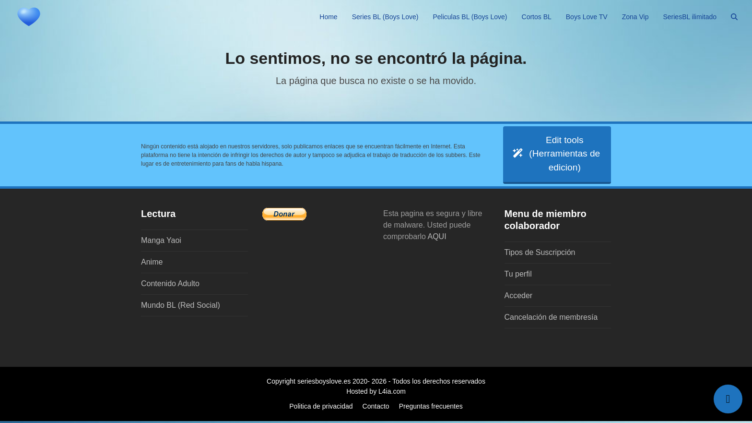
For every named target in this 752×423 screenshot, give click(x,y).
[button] (734, 17)
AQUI (437, 238)
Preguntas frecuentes (431, 408)
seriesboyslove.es (324, 383)
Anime (152, 264)
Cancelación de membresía (551, 319)
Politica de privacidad (320, 408)
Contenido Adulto (170, 285)
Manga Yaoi (161, 242)
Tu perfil (518, 276)
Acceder (519, 297)
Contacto (376, 408)
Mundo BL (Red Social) (180, 307)
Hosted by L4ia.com (376, 393)
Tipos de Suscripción (540, 254)
